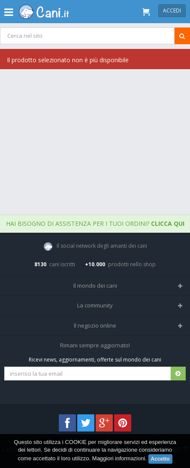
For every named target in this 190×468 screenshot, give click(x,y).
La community (95, 305)
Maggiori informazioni (118, 458)
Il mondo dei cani (95, 285)
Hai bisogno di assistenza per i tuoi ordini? (95, 223)
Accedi (172, 10)
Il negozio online (95, 325)
